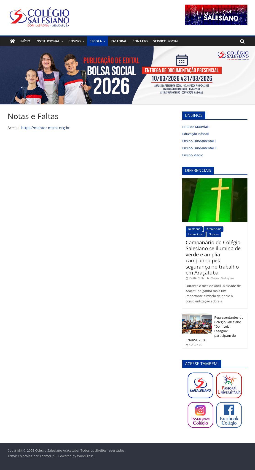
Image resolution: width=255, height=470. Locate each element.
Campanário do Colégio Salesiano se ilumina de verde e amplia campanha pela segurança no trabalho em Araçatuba (213, 257)
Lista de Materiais (195, 127)
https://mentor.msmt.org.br (45, 127)
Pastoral (119, 41)
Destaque (194, 229)
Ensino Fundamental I (199, 141)
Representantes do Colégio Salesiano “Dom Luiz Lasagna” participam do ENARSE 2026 (214, 328)
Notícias (214, 234)
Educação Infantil (195, 134)
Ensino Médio (192, 155)
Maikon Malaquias (222, 278)
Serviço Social (166, 41)
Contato (140, 41)
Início (25, 41)
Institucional (48, 41)
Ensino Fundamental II (199, 148)
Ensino (75, 41)
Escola (96, 41)
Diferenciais (213, 229)
